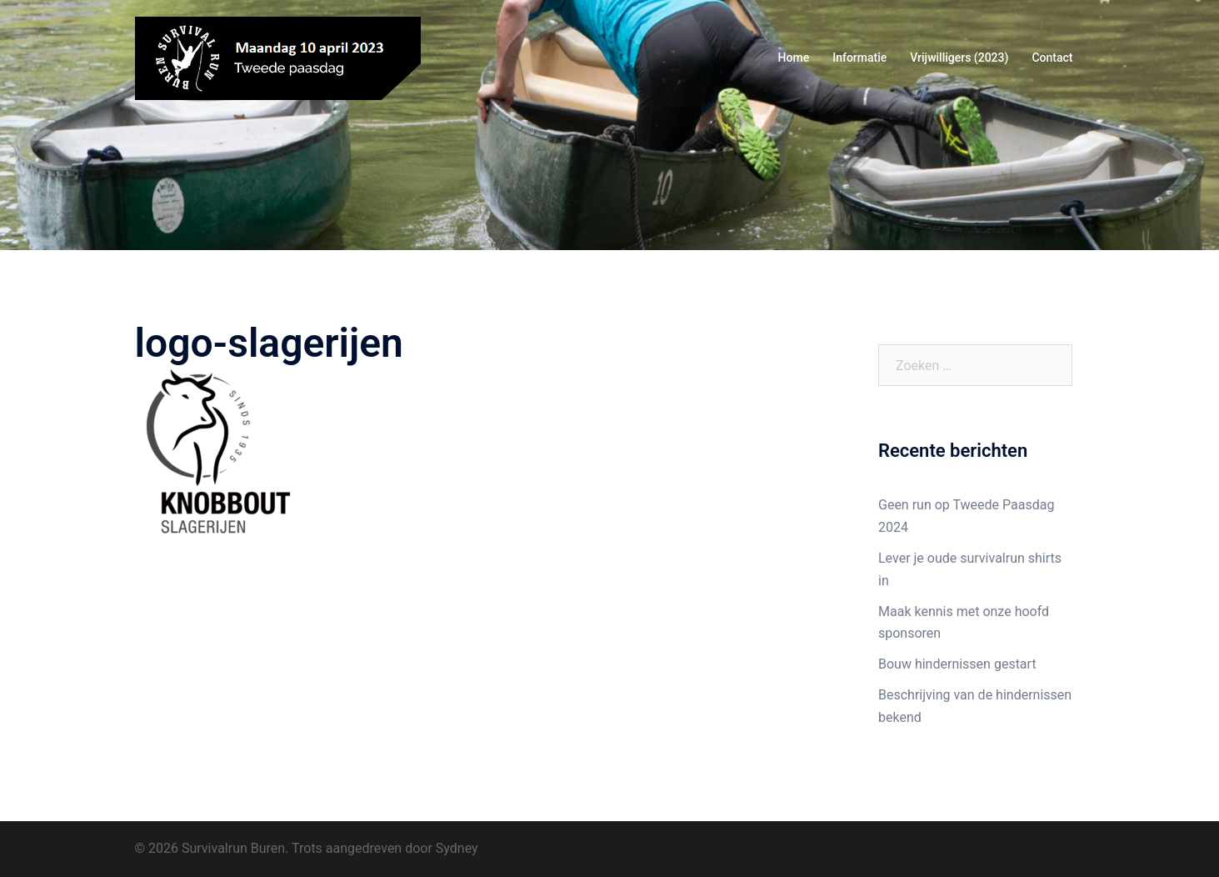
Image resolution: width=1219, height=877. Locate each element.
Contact (1052, 57)
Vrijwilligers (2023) (959, 57)
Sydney (457, 848)
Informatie (859, 57)
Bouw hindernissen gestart (957, 664)
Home (794, 57)
